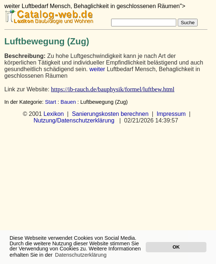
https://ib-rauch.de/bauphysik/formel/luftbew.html (112, 89)
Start (50, 102)
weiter (97, 69)
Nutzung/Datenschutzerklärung (73, 120)
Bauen (68, 102)
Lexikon (53, 114)
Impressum (170, 114)
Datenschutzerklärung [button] (81, 255)
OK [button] (176, 247)
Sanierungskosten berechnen (110, 114)
